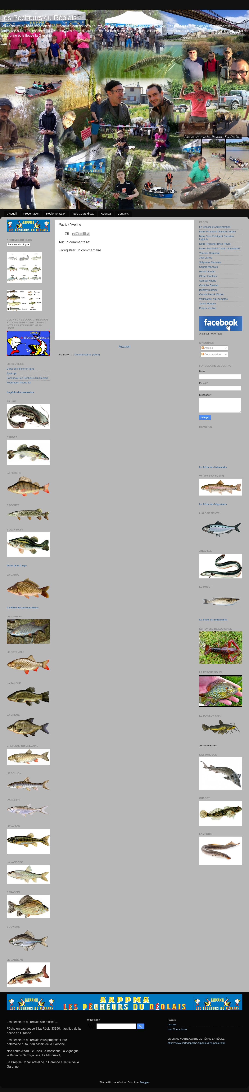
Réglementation (56, 213)
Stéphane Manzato (210, 262)
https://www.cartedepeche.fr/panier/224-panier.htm (196, 1043)
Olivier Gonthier (208, 276)
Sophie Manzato (208, 266)
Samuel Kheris (207, 280)
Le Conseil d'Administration (214, 227)
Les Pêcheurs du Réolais (38, 18)
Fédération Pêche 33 (19, 382)
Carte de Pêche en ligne (20, 368)
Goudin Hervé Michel (211, 294)
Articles (207, 347)
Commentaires (211, 354)
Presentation (31, 213)
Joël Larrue (205, 257)
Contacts (123, 213)
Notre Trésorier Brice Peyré (215, 243)
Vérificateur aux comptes (213, 298)
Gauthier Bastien (209, 285)
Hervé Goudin (207, 271)
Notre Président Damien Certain (217, 231)
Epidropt (11, 373)
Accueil (12, 213)
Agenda (106, 213)
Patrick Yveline (207, 308)
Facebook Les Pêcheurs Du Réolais (27, 378)
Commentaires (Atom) (87, 354)
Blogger (144, 1082)
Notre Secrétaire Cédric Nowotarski (219, 248)
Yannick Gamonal (209, 253)
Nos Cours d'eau (83, 213)
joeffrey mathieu (208, 289)
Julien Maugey (207, 303)
